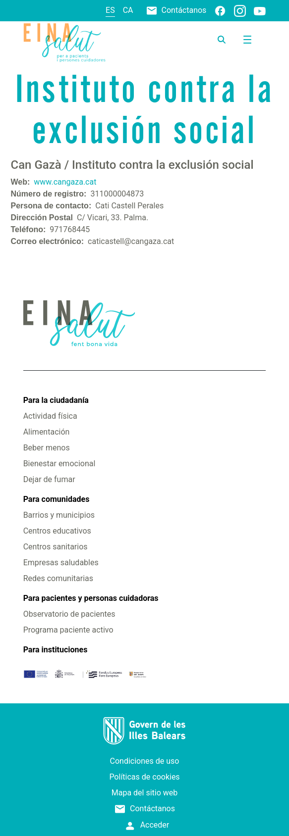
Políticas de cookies (144, 777)
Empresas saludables (61, 562)
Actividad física (50, 416)
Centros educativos (57, 531)
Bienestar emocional (59, 463)
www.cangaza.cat (65, 182)
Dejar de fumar (49, 479)
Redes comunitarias (58, 578)
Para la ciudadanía (56, 400)
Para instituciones (55, 649)
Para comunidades (56, 499)
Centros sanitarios (55, 546)
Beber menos (46, 447)
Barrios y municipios (59, 515)
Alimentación (46, 432)
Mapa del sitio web (145, 792)
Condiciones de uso (144, 761)
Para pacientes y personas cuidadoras (91, 598)
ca (128, 10)
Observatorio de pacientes (69, 614)
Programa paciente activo (68, 630)
